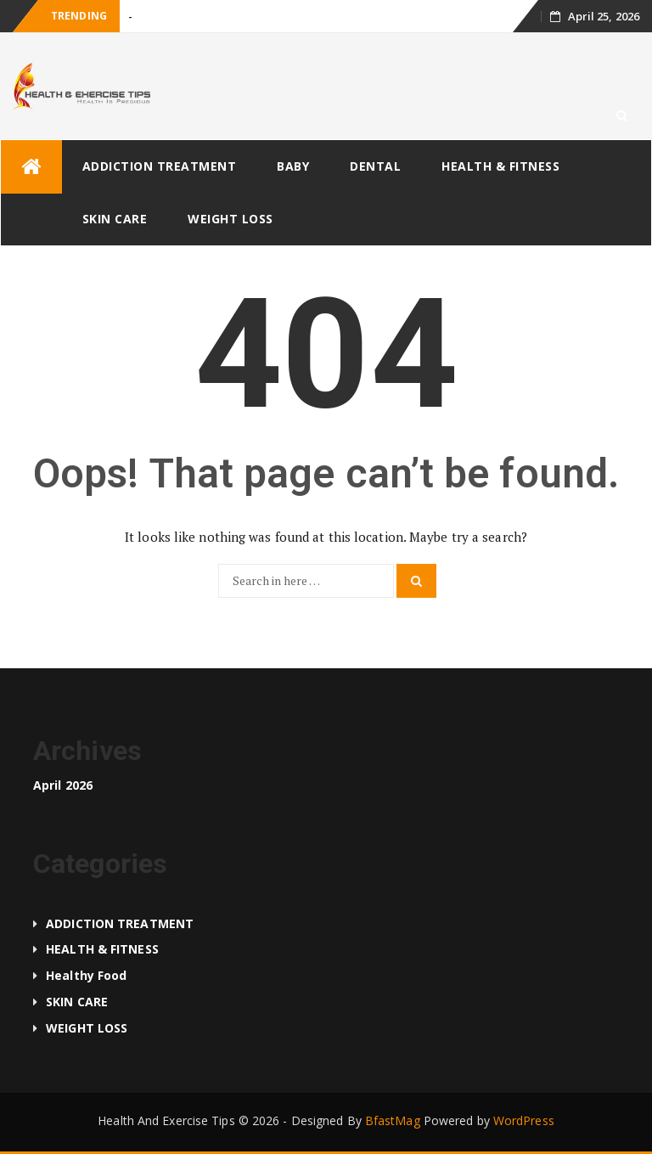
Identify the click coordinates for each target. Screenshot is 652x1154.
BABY (293, 166)
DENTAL (375, 166)
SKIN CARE (115, 219)
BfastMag (392, 1120)
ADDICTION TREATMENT (159, 166)
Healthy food (86, 975)
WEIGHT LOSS (230, 219)
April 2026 (63, 785)
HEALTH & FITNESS (500, 166)
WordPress (523, 1120)
